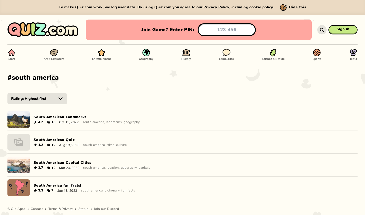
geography (132, 122)
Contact (37, 209)
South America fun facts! (57, 185)
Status (83, 209)
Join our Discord (106, 209)
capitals (144, 167)
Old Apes (18, 209)
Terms (53, 209)
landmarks (114, 122)
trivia (110, 145)
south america (93, 122)
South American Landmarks (60, 117)
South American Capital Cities (62, 163)
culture (121, 145)
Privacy (67, 209)
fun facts (128, 190)
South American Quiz (54, 140)
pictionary (112, 190)
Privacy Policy (216, 7)
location (113, 167)
